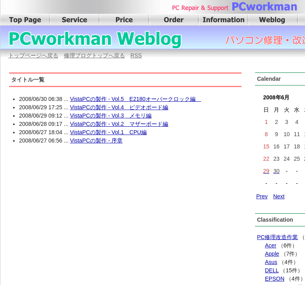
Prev (262, 196)
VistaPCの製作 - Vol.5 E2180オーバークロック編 (135, 99)
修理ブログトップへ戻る (94, 55)
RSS (136, 55)
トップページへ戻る (33, 55)
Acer (270, 245)
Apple (272, 254)
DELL (272, 270)
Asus (271, 262)
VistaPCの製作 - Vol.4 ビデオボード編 (119, 107)
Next (279, 196)
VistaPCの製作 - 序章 (96, 140)
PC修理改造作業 (277, 237)
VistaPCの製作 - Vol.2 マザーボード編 (119, 124)
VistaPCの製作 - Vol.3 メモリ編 (111, 115)
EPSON (274, 279)
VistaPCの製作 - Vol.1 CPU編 (108, 132)
